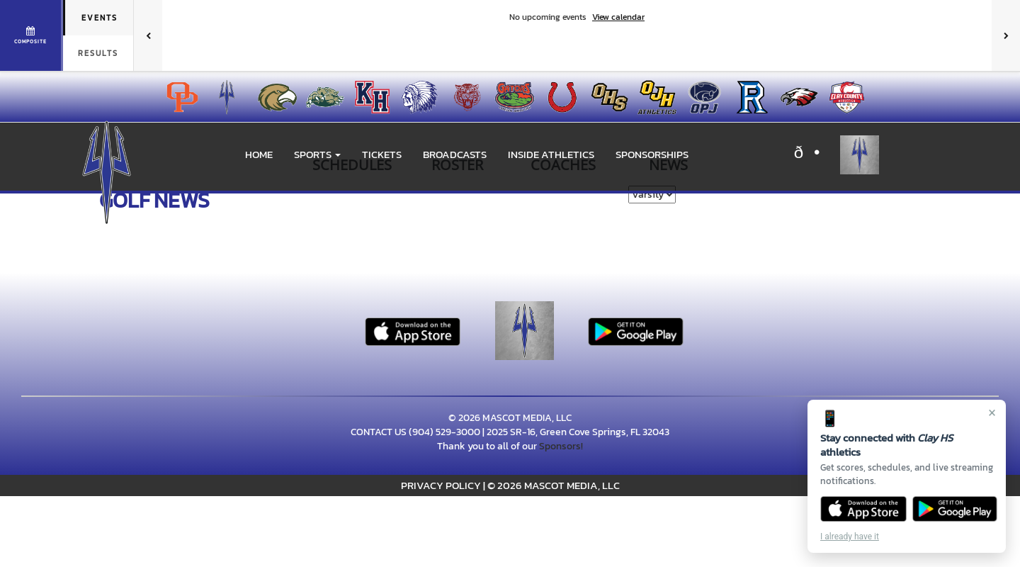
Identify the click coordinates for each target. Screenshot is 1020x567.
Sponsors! (561, 446)
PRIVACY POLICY (441, 485)
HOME (259, 154)
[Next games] (1006, 35)
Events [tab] (99, 17)
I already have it (849, 536)
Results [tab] (98, 53)
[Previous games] (148, 35)
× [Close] (992, 412)
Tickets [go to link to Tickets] (382, 154)
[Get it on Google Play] (955, 509)
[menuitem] (178, 97)
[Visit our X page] (813, 154)
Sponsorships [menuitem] (652, 154)
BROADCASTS (455, 154)
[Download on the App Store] (863, 509)
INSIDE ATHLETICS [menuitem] (551, 154)
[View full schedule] (31, 35)
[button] (317, 154)
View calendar (618, 17)
